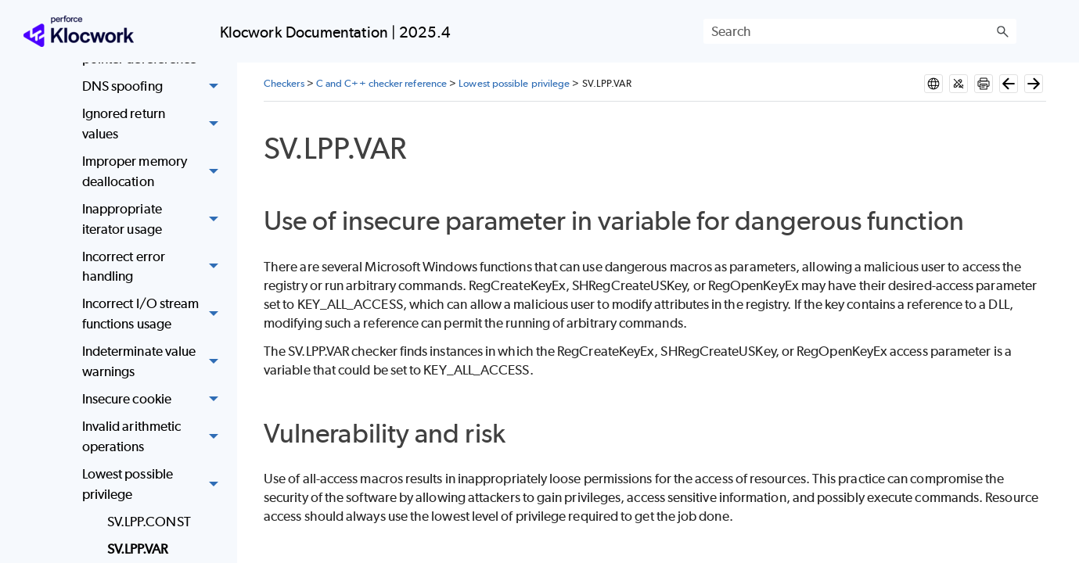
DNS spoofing (154, 86)
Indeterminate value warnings (154, 361)
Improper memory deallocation (154, 171)
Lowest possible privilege (154, 484)
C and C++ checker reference (381, 83)
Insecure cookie (154, 399)
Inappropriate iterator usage (154, 219)
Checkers (284, 83)
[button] (1002, 31)
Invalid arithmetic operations (154, 437)
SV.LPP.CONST (149, 521)
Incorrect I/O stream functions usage (154, 315)
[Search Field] (859, 31)
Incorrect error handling (154, 267)
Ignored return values (154, 125)
